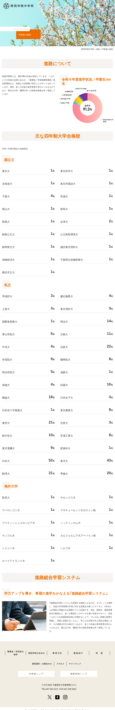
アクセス (60, 663)
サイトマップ (75, 663)
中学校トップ (36, 673)
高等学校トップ (78, 673)
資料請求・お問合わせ (42, 663)
